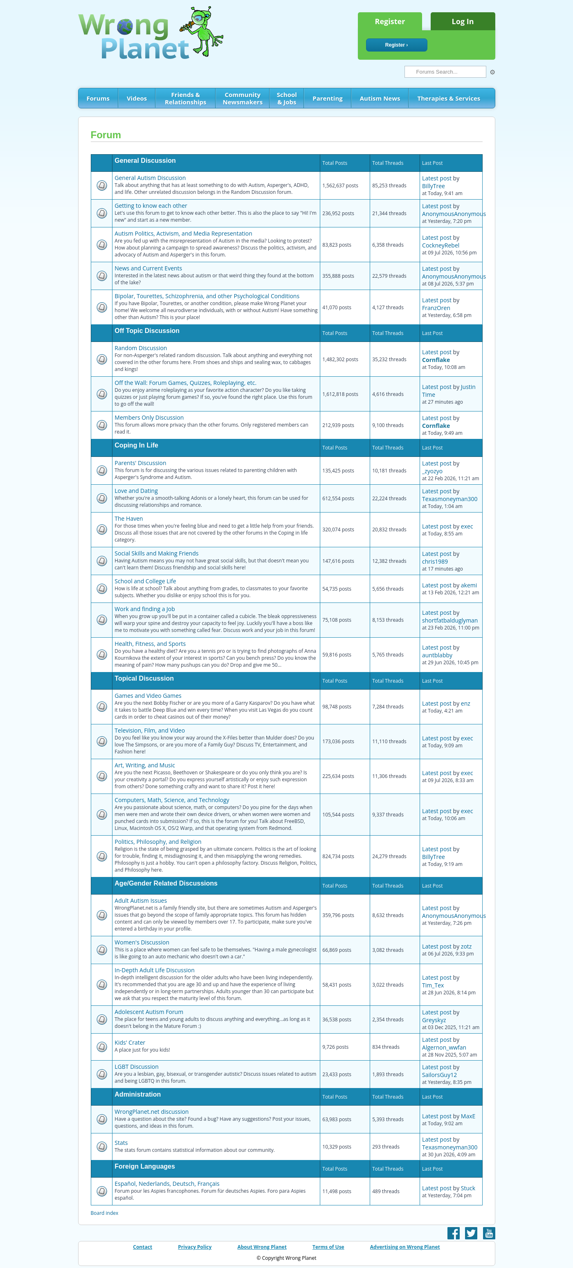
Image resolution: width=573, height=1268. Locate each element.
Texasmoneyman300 (450, 499)
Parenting (327, 98)
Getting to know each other (151, 205)
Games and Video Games (148, 695)
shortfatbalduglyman (450, 620)
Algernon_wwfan (444, 1047)
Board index (105, 1213)
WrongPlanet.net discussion (152, 1111)
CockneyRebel (440, 245)
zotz (466, 946)
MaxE (468, 1116)
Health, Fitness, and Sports (150, 643)
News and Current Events (148, 268)
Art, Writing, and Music (145, 765)
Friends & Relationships (185, 98)
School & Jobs (287, 98)
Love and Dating (136, 491)
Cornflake (436, 360)
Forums (98, 98)
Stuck (468, 1188)
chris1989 (435, 561)
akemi (469, 585)
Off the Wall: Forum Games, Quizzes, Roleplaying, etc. (185, 383)
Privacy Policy (194, 1246)
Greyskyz (434, 1020)
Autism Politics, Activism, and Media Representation (183, 233)
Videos (137, 98)
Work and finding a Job (145, 609)
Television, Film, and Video (150, 730)
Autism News (380, 98)
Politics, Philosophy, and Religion (158, 841)
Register (390, 21)
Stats (121, 1143)
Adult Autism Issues (141, 900)
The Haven (129, 518)
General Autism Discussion (150, 178)
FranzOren (436, 308)
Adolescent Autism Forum (149, 1012)
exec (467, 526)
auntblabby (437, 655)
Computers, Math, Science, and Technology (172, 800)
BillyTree (433, 186)
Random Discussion (141, 348)
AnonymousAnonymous (454, 214)
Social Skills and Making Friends (156, 553)
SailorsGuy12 (439, 1075)
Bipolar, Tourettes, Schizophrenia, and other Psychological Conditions (207, 296)
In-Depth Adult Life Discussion (155, 970)
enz (465, 703)
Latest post (437, 178)
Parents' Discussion (140, 463)
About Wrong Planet (261, 1246)
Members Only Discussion (149, 417)
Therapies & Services (448, 98)
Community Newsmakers (243, 98)
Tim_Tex (433, 985)
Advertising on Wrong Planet (405, 1246)
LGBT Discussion (136, 1066)
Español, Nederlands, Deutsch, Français (167, 1183)
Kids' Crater (130, 1042)
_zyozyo (432, 471)
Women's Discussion (142, 942)
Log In (463, 21)
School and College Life (145, 581)
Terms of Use (328, 1246)
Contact (142, 1246)
